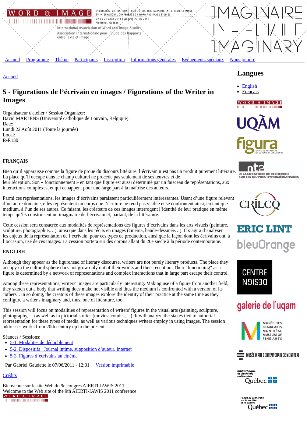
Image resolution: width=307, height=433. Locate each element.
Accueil (12, 59)
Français (250, 91)
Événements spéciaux (203, 59)
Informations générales (153, 59)
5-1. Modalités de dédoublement (41, 342)
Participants (86, 59)
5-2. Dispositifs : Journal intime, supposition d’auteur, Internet (71, 349)
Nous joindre (242, 59)
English (249, 86)
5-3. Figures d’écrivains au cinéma (44, 355)
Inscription (114, 59)
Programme (37, 59)
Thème (61, 59)
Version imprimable (115, 365)
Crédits (10, 375)
